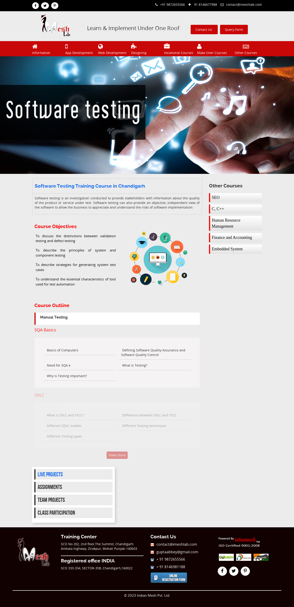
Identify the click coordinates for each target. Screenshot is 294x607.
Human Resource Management (226, 223)
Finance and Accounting (232, 237)
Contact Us (204, 29)
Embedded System (227, 249)
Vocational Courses (180, 48)
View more (117, 455)
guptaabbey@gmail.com (174, 551)
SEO (216, 197)
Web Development (114, 48)
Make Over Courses (213, 48)
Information (48, 48)
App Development (81, 48)
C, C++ (218, 208)
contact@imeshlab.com (241, 4)
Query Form (234, 29)
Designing (147, 48)
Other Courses (246, 48)
